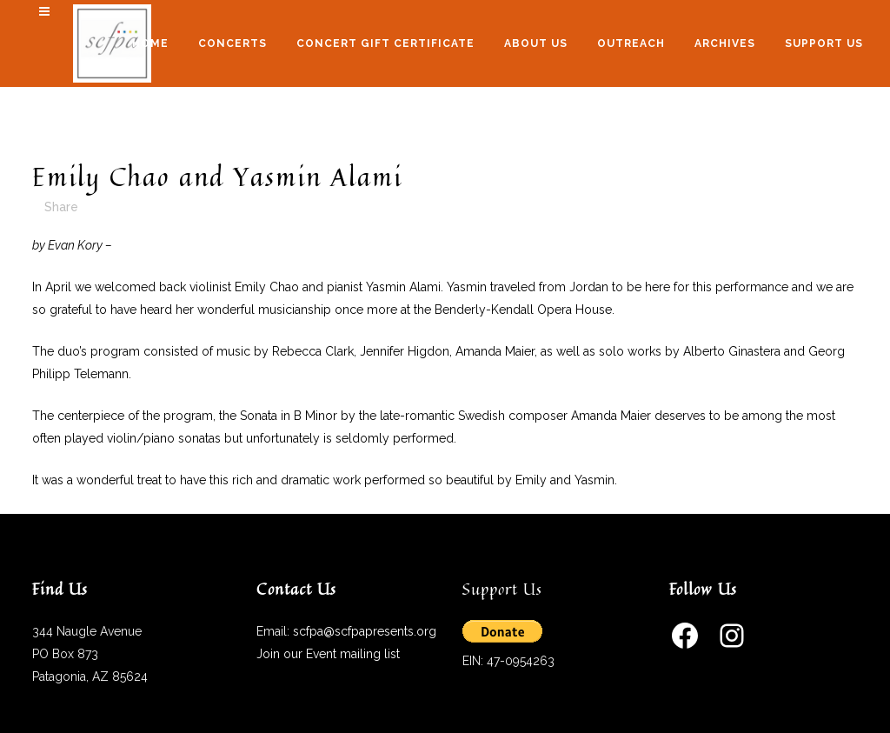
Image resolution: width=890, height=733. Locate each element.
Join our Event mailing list (328, 654)
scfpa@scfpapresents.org (364, 631)
